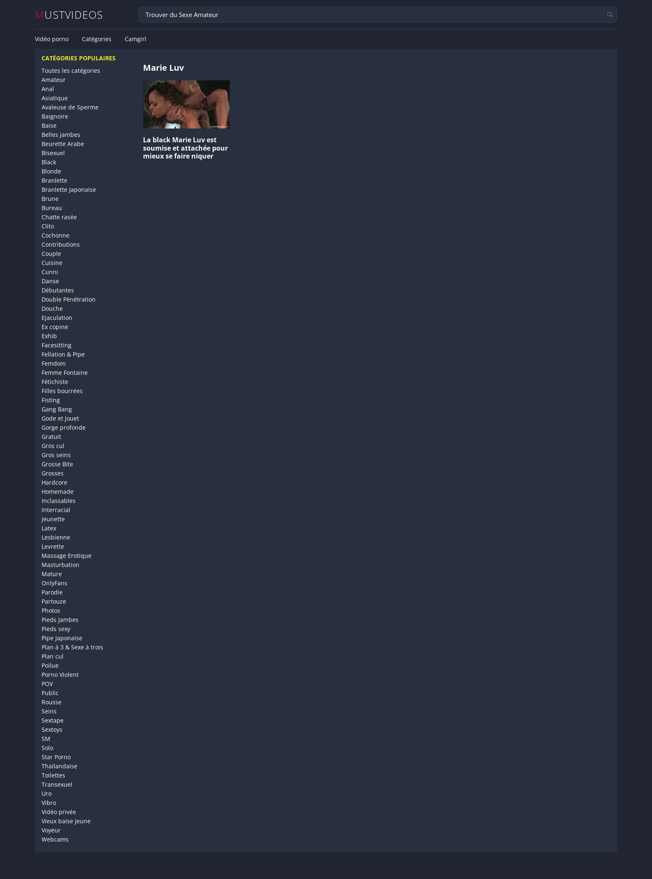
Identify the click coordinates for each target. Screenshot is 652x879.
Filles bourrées (62, 391)
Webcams (55, 839)
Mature (52, 574)
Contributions (61, 244)
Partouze (54, 601)
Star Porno (56, 757)
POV (47, 684)
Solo (47, 748)
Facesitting (57, 345)
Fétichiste (55, 382)
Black (49, 162)
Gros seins (56, 455)
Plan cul (53, 656)
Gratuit (51, 437)
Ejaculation (57, 318)
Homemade (58, 491)
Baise (49, 125)
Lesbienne (56, 537)
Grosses (53, 473)
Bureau (52, 208)
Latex (49, 528)
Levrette (53, 546)
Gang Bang (57, 409)
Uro (47, 793)
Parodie (52, 592)
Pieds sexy (56, 629)
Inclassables (59, 501)
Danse (50, 281)
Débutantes (58, 290)
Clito (48, 226)
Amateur (54, 80)
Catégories (96, 39)
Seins (49, 711)
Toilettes (53, 775)
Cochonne (55, 235)
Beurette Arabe (63, 144)
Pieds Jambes (60, 620)
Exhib (49, 336)
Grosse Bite (57, 464)
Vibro (49, 803)
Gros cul (53, 446)
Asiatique (55, 98)
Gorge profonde (64, 427)
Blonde (51, 171)
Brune (50, 199)
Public (50, 693)
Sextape (53, 720)
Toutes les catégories (71, 70)
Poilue (50, 665)
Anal (48, 89)
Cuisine (52, 263)
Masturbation (60, 565)
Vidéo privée (59, 812)
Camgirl (135, 39)
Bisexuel (53, 153)
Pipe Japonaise (62, 638)
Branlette (54, 180)
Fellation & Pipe (63, 354)
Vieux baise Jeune (66, 821)
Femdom (54, 363)
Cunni (50, 272)
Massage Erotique (66, 556)
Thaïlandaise (59, 766)
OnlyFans (54, 583)
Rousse (52, 702)
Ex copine (55, 327)
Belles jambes (61, 135)
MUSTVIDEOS (69, 15)
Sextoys (52, 729)
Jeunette (53, 519)
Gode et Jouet (60, 418)
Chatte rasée (59, 217)
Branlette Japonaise (69, 189)
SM (46, 739)
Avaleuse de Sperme (70, 107)
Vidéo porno (52, 39)
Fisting (51, 400)
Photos (51, 610)
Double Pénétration (69, 299)
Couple (51, 254)
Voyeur (51, 830)
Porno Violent (60, 674)
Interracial (56, 510)
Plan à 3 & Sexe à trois (72, 647)
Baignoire (55, 116)
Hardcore (54, 482)
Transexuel (57, 784)
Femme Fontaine (65, 372)
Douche (52, 308)
